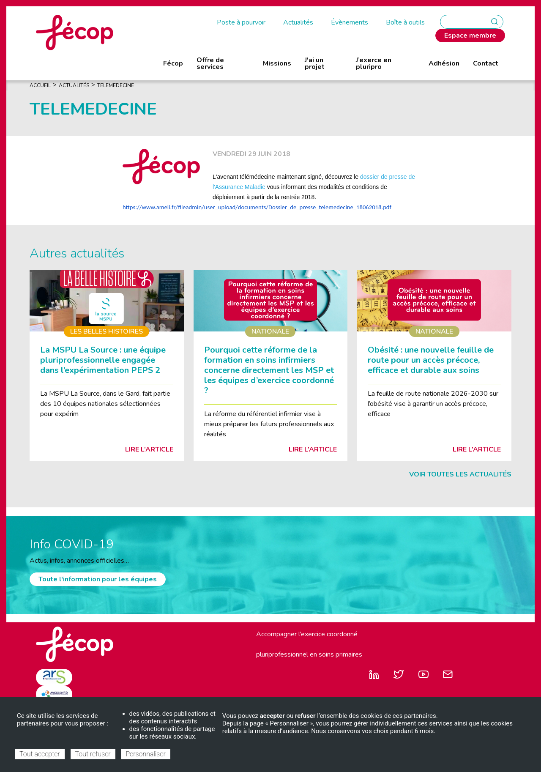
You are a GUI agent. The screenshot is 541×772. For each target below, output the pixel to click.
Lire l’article (149, 449)
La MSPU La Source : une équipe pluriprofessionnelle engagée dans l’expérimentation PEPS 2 (103, 360)
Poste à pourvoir (241, 22)
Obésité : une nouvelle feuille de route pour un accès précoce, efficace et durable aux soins (431, 360)
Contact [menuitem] (485, 63)
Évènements (349, 22)
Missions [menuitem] (277, 63)
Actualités (298, 22)
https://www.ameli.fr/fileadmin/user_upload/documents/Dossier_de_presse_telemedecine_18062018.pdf (257, 207)
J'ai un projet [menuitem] (315, 63)
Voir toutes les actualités (460, 474)
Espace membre (470, 35)
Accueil (40, 85)
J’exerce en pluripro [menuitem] (373, 63)
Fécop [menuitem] (173, 63)
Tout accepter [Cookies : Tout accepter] (39, 754)
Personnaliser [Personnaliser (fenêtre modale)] (145, 754)
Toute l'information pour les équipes (97, 579)
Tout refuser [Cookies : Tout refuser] (93, 754)
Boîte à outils (405, 22)
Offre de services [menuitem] (210, 63)
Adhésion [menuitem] (444, 63)
